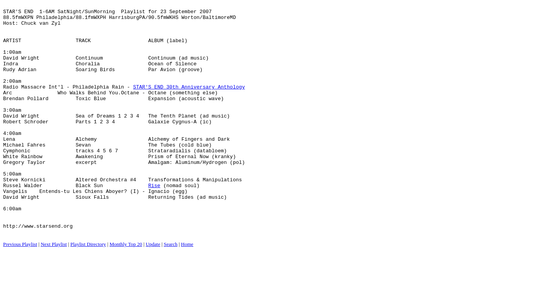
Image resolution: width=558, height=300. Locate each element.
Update (153, 290)
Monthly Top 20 (126, 290)
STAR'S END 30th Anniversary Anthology (189, 104)
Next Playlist (54, 290)
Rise (154, 222)
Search (170, 290)
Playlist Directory (88, 290)
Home (187, 290)
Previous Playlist (20, 290)
